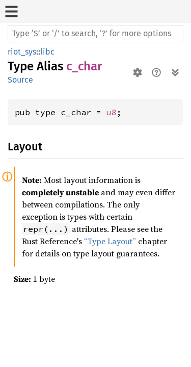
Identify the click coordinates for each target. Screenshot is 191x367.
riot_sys (22, 52)
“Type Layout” (110, 241)
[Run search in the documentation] (95, 33)
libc (47, 52)
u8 (111, 112)
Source (20, 80)
